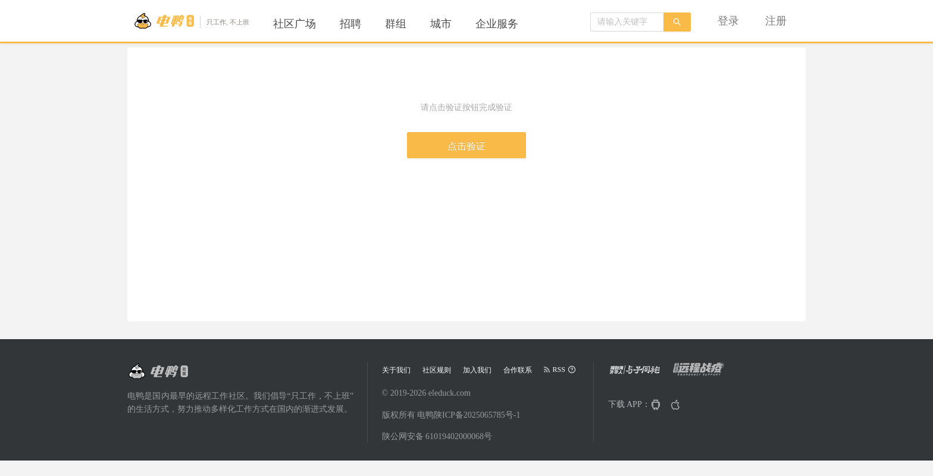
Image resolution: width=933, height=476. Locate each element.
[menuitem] (294, 24)
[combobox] (627, 22)
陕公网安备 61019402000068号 (437, 436)
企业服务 (496, 24)
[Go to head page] (191, 20)
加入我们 (477, 370)
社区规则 (436, 370)
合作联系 (517, 370)
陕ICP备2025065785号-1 (477, 415)
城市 (441, 24)
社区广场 (294, 24)
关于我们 (396, 370)
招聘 (350, 24)
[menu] (410, 24)
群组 (395, 24)
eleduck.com (449, 393)
